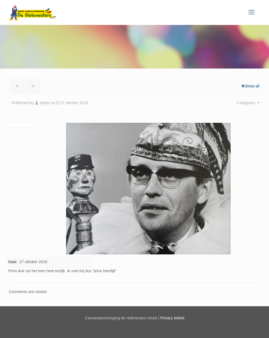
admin (44, 103)
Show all (250, 86)
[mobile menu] (251, 12)
